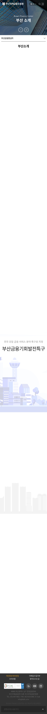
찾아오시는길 (34, 679)
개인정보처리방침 (12, 676)
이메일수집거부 (34, 676)
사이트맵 (12, 679)
